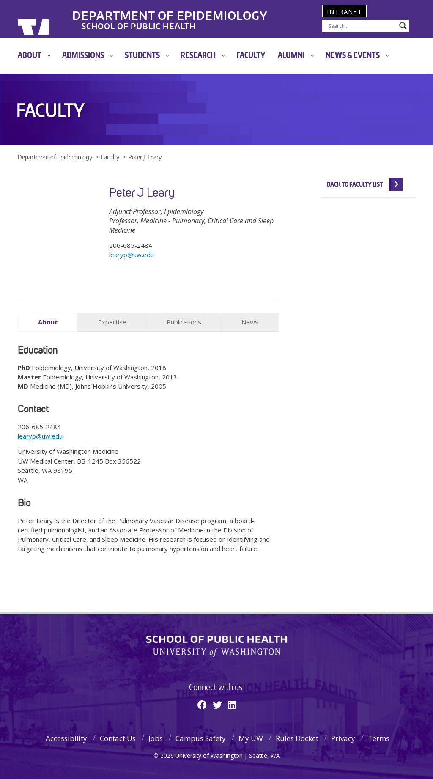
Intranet (344, 11)
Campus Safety (200, 738)
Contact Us (118, 738)
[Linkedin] (232, 704)
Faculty (251, 55)
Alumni (291, 55)
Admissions (83, 55)
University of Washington (52, 19)
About (29, 55)
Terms (378, 738)
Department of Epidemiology (192, 12)
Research (198, 55)
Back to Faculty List (355, 184)
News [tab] (249, 322)
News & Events (353, 55)
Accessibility (66, 738)
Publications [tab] (184, 322)
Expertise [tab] (112, 322)
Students (142, 55)
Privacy (343, 738)
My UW (250, 738)
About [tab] (48, 322)
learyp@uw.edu (131, 254)
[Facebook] (202, 704)
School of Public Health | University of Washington (217, 645)
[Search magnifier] (403, 26)
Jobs (155, 738)
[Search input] (362, 26)
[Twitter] (217, 704)
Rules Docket (297, 738)
